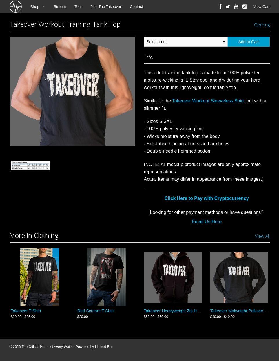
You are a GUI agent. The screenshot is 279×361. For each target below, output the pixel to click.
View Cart (261, 6)
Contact (136, 6)
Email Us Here (207, 221)
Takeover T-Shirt (26, 310)
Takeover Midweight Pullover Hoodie (244, 310)
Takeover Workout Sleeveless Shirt (208, 100)
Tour (78, 6)
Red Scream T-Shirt (95, 310)
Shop (34, 6)
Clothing (262, 25)
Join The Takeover (106, 6)
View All (262, 236)
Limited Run (104, 347)
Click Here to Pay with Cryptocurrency (207, 198)
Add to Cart (248, 41)
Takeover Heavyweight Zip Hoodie (175, 310)
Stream (60, 6)
